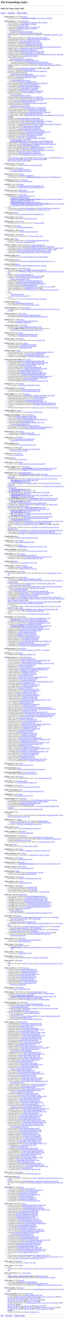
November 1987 (38, 516)
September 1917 (41, 427)
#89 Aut (25, 161)
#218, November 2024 (27, 782)
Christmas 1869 (32, 809)
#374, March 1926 (26, 1212)
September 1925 (28, 969)
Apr (45, 286)
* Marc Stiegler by (12, 532)
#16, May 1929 (25, 1026)
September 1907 (33, 355)
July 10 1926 (29, 1099)
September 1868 (48, 806)
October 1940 (29, 741)
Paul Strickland (27, 144)
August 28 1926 (30, 1098)
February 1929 (39, 1084)
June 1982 (35, 518)
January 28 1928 (33, 1085)
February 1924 (28, 1145)
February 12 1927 (32, 1064)
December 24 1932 (31, 669)
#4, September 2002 (27, 82)
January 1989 (42, 500)
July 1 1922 (33, 558)
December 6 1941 (37, 907)
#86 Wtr (53, 115)
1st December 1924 (30, 1060)
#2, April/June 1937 (43, 1289)
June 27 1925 (28, 1031)
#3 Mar (51, 932)
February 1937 (27, 330)
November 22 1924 (31, 305)
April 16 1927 (29, 1128)
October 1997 (38, 522)
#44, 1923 (17, 1082)
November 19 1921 (32, 1073)
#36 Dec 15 (22, 600)
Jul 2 (58, 309)
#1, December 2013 (24, 868)
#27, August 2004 (30, 88)
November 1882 (38, 240)
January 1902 (17, 1014)
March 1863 (27, 265)
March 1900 (30, 379)
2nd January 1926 (26, 975)
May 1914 (34, 1295)
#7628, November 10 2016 (25, 542)
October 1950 (29, 686)
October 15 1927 (31, 1149)
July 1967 (34, 890)
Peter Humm (42, 815)
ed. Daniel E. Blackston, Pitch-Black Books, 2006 (39, 609)
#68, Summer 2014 (36, 103)
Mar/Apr (38, 276)
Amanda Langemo (43, 821)
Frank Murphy (54, 407)
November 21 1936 (37, 681)
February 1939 (32, 728)
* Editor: (10, 158)
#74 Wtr (35, 158)
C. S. (54, 261)
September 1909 (50, 1016)
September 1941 (31, 704)
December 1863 (30, 251)
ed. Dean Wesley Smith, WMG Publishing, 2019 (31, 626)
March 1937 (29, 285)
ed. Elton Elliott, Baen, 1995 (22, 497)
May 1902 (31, 1011)
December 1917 (28, 1197)
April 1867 (41, 800)
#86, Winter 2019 (37, 83)
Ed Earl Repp (55, 917)
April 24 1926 (31, 1130)
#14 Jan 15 (18, 598)
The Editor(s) (24, 142)
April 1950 (30, 710)
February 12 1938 (35, 700)
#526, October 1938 (30, 1247)
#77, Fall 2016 (27, 28)
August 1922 (33, 1137)
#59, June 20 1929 (30, 1049)
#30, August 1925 (27, 1215)
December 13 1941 (34, 748)
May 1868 (28, 804)
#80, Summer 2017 (42, 63)
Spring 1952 (32, 695)
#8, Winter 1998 (22, 169)
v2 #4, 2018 (24, 840)
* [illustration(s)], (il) (13, 444)
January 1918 (32, 1200)
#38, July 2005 (37, 588)
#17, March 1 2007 (21, 585)
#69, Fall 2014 (29, 145)
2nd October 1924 (26, 1070)
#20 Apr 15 (38, 598)
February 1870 (31, 249)
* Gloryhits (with (12, 210)
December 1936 (49, 290)
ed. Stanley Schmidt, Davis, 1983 (24, 480)
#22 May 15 (45, 598)
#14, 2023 (32, 635)
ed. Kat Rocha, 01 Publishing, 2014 (43, 177)
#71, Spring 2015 (30, 42)
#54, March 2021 (26, 642)
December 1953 (32, 277)
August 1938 (36, 299)
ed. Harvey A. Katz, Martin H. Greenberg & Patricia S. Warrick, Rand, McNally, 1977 (37, 204)
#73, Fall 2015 (26, 77)
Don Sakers (35, 527)
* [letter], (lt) (11, 439)
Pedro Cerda (26, 957)
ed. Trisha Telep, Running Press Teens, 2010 (40, 468)
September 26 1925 (35, 1096)
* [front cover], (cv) (13, 546)
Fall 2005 (28, 344)
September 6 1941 (38, 663)
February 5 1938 (30, 327)
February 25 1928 (28, 1160)
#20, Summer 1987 (22, 816)
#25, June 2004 (41, 594)
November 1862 (35, 261)
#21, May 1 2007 (30, 41)
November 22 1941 (39, 913)
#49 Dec (55, 601)
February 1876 (30, 801)
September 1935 (27, 665)
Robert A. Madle (26, 271)
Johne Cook (26, 580)
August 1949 (24, 303)
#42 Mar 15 (24, 601)
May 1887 (29, 315)
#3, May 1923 (25, 1228)
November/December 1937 (32, 270)
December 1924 (27, 1246)
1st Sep (28, 1078)
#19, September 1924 (37, 1209)
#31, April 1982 (22, 822)
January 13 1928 (32, 1206)
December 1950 (26, 683)
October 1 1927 (30, 1116)
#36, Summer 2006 (29, 85)
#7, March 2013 (27, 175)
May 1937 (29, 672)
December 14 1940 (40, 713)
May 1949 (30, 727)
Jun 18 (50, 309)
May (44, 524)
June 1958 (32, 218)
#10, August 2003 (27, 346)
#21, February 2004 (28, 595)
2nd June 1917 (30, 1191)
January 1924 (31, 1113)
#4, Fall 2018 (29, 624)
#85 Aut (45, 115)
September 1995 (32, 503)
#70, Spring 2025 (31, 638)
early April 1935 (18, 935)
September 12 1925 (30, 1142)
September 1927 (26, 1107)
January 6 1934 (31, 662)
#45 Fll (48, 65)
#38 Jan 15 (10, 601)
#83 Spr (31, 159)
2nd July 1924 (36, 1164)
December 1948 (19, 1146)
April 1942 (35, 896)
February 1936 (31, 753)
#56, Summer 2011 (39, 39)
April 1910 (34, 1004)
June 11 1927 (26, 1044)
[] (4, 16)
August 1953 (27, 730)
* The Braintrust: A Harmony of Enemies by (19, 527)
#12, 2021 (29, 636)
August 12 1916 (24, 795)
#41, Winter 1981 (49, 208)
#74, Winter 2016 (43, 150)
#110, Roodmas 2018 (42, 837)
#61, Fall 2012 (20, 80)
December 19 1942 (34, 739)
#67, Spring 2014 (42, 147)
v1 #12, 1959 (30, 1262)
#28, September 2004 (39, 591)
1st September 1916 (30, 1194)
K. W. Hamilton (27, 850)
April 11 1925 (31, 1023)
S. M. (21, 299)
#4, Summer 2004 (26, 833)
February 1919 (45, 404)
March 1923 (35, 1081)
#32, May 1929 (30, 1220)
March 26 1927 (34, 1110)
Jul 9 (8, 310)
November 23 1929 (28, 1087)
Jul (30, 288)
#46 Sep (45, 601)
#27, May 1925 (39, 1240)
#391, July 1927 (27, 1252)
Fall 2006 (40, 855)
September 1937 (32, 690)
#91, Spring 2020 (39, 112)
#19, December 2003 (27, 136)
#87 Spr (59, 115)
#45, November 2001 (28, 336)
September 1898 (33, 373)
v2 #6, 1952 (40, 1181)
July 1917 (29, 1188)
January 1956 (18, 455)
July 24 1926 (28, 1148)
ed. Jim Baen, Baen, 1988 (44, 498)
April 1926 (32, 1052)
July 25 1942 (33, 759)
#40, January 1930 (29, 1244)
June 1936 (27, 693)
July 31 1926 (26, 1155)
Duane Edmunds (30, 210)
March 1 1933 (31, 725)
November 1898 (31, 361)
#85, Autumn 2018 (22, 31)
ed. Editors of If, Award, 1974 (26, 202)
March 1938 (27, 659)
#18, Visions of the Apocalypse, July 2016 (34, 644)
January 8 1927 (28, 1067)
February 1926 (29, 977)
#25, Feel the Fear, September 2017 (37, 641)
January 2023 (30, 878)
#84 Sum (34, 115)
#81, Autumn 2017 (33, 148)
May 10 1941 (36, 668)
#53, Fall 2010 (35, 130)
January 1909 (26, 418)
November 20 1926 (33, 1032)
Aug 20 (44, 1047)
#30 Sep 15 (15, 600)
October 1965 (44, 892)
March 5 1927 (26, 1158)
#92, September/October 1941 (28, 538)
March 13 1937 (41, 709)
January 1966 (24, 998)
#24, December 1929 (24, 1061)
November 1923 (30, 1066)
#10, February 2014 (37, 1283)
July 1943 (34, 395)
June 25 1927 (31, 1154)
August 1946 (18, 984)
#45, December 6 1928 (31, 1037)
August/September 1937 (25, 274)
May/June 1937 (31, 280)
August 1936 (25, 718)
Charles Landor (36, 245)
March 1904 (35, 353)
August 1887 (36, 316)
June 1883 (26, 242)
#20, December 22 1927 (34, 1029)
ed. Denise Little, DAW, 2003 (37, 18)
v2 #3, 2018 (47, 842)
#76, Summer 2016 (29, 27)
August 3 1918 (31, 389)
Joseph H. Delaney (32, 483)
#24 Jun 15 (52, 598)
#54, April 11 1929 (32, 1134)
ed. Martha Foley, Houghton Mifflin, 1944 (33, 996)
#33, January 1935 (40, 934)
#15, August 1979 (29, 824)
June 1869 (33, 246)
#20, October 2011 (28, 1282)
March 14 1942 (36, 724)
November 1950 (27, 433)
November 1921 (29, 1104)
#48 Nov (50, 601)
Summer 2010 (26, 347)
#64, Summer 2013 (33, 133)
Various (35, 124)
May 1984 (50, 521)
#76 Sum (45, 158)
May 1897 (34, 374)
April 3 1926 (31, 1101)
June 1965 (39, 223)
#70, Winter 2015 (30, 129)
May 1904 (38, 381)
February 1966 (32, 887)
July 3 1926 (31, 1079)
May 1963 (31, 999)
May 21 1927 (35, 1105)
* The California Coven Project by (16, 208)
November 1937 (42, 850)
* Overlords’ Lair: (12, 605)
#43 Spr (30, 68)
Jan (8, 1300)
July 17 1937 (34, 712)
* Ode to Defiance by (13, 533)
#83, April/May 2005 (27, 334)
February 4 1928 (31, 1114)
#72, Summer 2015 (26, 50)
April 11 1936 (33, 677)
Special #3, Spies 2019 (26, 633)
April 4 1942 (38, 903)
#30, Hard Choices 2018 (33, 627)
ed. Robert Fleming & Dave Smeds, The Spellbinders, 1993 (32, 495)
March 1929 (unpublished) (21, 1051)
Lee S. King (46, 580)
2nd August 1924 (31, 1034)
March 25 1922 (26, 421)
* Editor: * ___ (9, 293)
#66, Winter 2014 (50, 47)
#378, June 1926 (22, 1234)
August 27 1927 (29, 1055)
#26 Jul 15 (59, 598)
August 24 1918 (31, 391)
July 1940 (29, 692)
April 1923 (32, 1243)
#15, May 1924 (28, 1218)
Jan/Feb (33, 276)
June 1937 (29, 706)
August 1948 (25, 731)
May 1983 (38, 513)
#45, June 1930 (31, 1241)
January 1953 (25, 439)
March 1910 (19, 1007)
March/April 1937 (32, 283)
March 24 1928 (34, 1035)
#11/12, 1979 (44, 210)
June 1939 (30, 674)
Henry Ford (51, 395)
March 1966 (26, 883)
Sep (51, 286)
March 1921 (33, 412)
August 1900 (24, 322)
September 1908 (27, 321)
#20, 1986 (40, 340)
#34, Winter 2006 (34, 113)
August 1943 (34, 165)
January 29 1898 (19, 450)
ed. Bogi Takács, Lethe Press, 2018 (33, 546)
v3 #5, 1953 (22, 440)
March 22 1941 (36, 660)
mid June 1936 (18, 931)
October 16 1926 (30, 1131)
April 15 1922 (30, 1057)
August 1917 (26, 1196)
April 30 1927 (32, 1025)
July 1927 (33, 791)
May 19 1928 (31, 1163)
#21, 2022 (39, 623)
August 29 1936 (37, 707)
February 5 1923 (21, 1017)
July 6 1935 (29, 689)
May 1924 (29, 972)
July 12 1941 (35, 742)
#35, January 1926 (34, 1205)
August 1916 (28, 425)
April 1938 (29, 736)
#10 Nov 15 (56, 597)
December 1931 (36, 401)
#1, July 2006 (19, 589)
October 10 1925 (36, 1143)
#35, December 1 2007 (43, 592)
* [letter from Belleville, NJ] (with (16, 290)
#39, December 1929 (31, 1222)
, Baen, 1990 (20, 481)
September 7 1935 (33, 751)
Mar (20, 1298)
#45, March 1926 (22, 1092)
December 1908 (26, 416)
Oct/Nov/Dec (22, 276)
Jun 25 (54, 309)
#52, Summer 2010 (30, 153)
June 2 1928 (33, 1157)
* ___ (9, 296)
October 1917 (35, 1190)
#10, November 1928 (32, 1136)
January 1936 (29, 733)
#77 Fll (50, 158)
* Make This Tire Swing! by (15, 963)
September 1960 (44, 778)
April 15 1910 (20, 1010)
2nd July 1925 (28, 983)
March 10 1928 (31, 1038)
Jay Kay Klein (22, 532)
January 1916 (33, 422)
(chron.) (25, 16)
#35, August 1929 (32, 1229)
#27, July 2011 (29, 568)
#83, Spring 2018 (36, 71)
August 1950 (34, 721)
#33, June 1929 (33, 1208)
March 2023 (27, 632)
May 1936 (26, 675)
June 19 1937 (38, 407)
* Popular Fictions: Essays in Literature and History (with (23, 815)
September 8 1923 (31, 214)
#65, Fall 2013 (38, 37)
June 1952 (25, 745)
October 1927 (36, 1108)
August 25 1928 (31, 1046)
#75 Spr (40, 158)
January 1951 (35, 434)
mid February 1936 (19, 919)
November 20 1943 (23, 908)
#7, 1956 (20, 279)
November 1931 (27, 980)
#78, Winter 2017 (32, 91)
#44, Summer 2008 (33, 51)
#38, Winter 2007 (27, 69)
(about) (20, 190)
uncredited (48, 251)
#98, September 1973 (32, 187)
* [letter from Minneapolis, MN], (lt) (17, 1173)
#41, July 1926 (47, 1256)
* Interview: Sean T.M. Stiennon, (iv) (17, 614)
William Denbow (37, 992)
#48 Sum (44, 68)
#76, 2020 (25, 953)
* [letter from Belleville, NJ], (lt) (16, 286)
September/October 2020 (47, 530)
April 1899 (35, 368)
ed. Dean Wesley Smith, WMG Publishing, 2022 (28, 620)
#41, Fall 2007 (28, 24)
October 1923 (25, 1168)
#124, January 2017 (28, 774)
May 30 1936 (39, 398)
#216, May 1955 (27, 765)
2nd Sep (37, 1078)
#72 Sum (21, 158)
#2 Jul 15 (26, 597)
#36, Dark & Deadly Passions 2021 (33, 645)
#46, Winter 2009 (31, 33)
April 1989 (37, 492)
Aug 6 (29, 1047)
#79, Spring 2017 (37, 62)
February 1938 (25, 941)
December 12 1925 (35, 1111)
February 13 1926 (31, 1123)
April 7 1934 (28, 678)
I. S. (46, 1249)
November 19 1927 (28, 1095)
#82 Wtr (26, 159)
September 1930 (29, 1117)
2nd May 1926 (22, 989)
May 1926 (36, 236)
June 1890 (36, 362)
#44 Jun (35, 601)
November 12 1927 (35, 1122)
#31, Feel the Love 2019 (30, 630)
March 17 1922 (29, 1238)
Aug (48, 286)
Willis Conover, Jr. (31, 290)
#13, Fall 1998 (21, 171)
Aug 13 (39, 1047)
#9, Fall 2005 (30, 579)
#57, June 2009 (35, 872)
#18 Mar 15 (31, 598)
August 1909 (49, 1008)
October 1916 (32, 1312)
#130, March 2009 (40, 957)
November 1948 (28, 719)
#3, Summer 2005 (42, 98)
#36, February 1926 (27, 1232)
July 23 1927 (30, 1043)
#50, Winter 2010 (25, 101)
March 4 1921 (30, 1237)
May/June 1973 (27, 196)
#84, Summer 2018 (32, 100)
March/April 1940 (21, 1069)
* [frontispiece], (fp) (13, 538)
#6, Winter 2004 (30, 603)
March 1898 (35, 377)
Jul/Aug (54, 524)
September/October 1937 (29, 282)
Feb (60, 1296)
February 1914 (32, 1019)
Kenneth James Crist (32, 54)
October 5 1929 (31, 1093)
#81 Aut (17, 159)
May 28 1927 (28, 1040)
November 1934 (29, 671)
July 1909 (42, 1005)
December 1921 (29, 1028)
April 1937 (25, 181)
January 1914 (30, 828)
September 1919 (44, 403)
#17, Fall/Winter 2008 (24, 567)
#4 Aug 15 (37, 597)
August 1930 (33, 400)
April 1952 (30, 735)
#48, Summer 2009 (30, 86)
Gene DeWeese (30, 208)
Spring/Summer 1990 (25, 227)
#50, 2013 (23, 459)
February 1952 (31, 747)
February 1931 (32, 787)
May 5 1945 (36, 897)
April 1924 (29, 1076)
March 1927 (34, 1173)
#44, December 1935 (34, 917)
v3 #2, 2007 (32, 92)
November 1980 (42, 478)
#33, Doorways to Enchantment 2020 (34, 621)
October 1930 (27, 444)
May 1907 (45, 352)
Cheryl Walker (45, 650)
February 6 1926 (33, 1152)
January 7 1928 (25, 1075)
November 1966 (35, 993)
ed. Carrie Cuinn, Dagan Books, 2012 (49, 1285)
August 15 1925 (34, 1089)
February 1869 (41, 248)
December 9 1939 (37, 716)
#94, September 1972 (30, 186)
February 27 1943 (36, 900)
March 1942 (30, 697)
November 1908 (35, 428)
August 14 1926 (30, 1119)
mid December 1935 (19, 928)
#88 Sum (19, 161)
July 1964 (33, 888)
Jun (32, 286)
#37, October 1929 (33, 1250)
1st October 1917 (28, 1193)
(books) (24, 472)
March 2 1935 (41, 397)
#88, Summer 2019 (27, 60)
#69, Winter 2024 (30, 639)
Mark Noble (20, 210)
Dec (54, 1296)
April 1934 (28, 757)
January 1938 (29, 698)
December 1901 (28, 365)
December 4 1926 (37, 1166)
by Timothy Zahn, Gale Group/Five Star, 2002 (39, 863)
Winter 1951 (28, 680)
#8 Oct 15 (49, 597)
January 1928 (33, 1125)
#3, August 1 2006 (20, 139)
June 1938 (28, 722)
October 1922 (27, 555)
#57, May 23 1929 (29, 1063)
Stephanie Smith (40, 1276)
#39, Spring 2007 (34, 45)
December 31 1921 (40, 557)
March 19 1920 (26, 1217)
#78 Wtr (58, 158)
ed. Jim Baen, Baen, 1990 (33, 474)
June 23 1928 (32, 1139)
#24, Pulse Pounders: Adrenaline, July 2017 (34, 629)
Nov (38, 288)
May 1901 (32, 1013)
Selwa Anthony (44, 1277)
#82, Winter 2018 (32, 120)
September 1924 (30, 1133)
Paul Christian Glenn (36, 580)
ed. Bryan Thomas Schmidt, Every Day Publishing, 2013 (32, 141)
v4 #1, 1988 (29, 562)
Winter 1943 (25, 995)
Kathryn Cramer (27, 963)
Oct (40, 286)
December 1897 (32, 449)
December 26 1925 (29, 1090)
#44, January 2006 (46, 583)
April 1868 (29, 231)
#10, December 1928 (31, 1169)
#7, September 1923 (33, 1255)
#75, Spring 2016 (31, 97)
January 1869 (29, 252)
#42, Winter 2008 (52, 54)
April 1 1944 (36, 899)
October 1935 (29, 750)
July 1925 (27, 978)
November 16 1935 (30, 738)
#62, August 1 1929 (33, 1041)
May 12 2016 (27, 191)
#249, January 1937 (31, 744)
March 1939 (30, 754)
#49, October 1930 (29, 1249)
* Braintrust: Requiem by (14, 530)
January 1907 (42, 376)
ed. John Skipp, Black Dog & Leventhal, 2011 (37, 469)
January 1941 (37, 760)
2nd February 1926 (30, 974)
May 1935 (28, 701)
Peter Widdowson (52, 815)
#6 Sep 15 (43, 597)
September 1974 (23, 922)
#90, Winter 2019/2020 (35, 22)
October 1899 (39, 356)
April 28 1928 (33, 1151)
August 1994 (32, 464)
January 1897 (32, 364)
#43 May (30, 601)
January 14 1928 (29, 1072)
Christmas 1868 (30, 803)
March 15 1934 (29, 385)
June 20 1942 (40, 905)
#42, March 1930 (27, 1214)
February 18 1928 (34, 1120)
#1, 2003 (24, 25)
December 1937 (30, 940)
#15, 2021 (40, 618)
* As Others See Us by (13, 299)
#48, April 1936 (34, 929)
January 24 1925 (33, 1102)
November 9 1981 (34, 509)
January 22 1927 (30, 1140)
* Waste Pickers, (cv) (13, 774)
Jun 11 (34, 309)
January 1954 (29, 1211)
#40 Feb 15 (17, 601)
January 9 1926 (34, 1054)
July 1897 (31, 371)
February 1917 (36, 419)
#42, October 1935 (35, 926)
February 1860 (31, 257)
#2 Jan (40, 932)
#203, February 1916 (20, 424)
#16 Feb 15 (25, 598)
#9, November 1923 (33, 1231)
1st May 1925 (30, 971)
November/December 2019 (45, 533)
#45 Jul (40, 601)
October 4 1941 (40, 715)
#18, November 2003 (37, 109)
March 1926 (34, 1058)
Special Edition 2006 (36, 138)
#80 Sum (12, 159)
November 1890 (33, 367)
